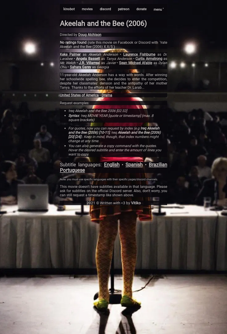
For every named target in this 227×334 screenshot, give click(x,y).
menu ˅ (159, 10)
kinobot (69, 9)
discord (105, 9)
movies (87, 9)
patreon (123, 9)
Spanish (134, 164)
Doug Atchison (89, 35)
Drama (107, 95)
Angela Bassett (88, 59)
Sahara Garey (80, 67)
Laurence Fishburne (139, 54)
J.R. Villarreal (89, 63)
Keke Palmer (70, 54)
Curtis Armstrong (148, 59)
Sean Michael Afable (135, 63)
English (111, 164)
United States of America (79, 95)
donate (141, 9)
